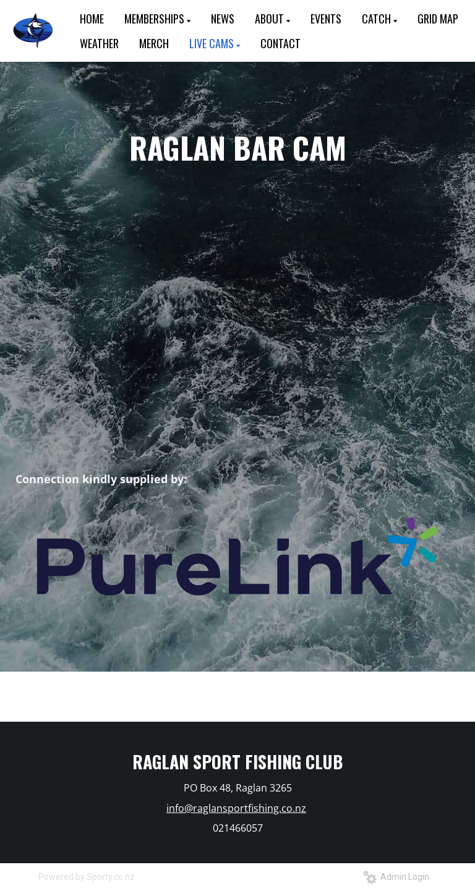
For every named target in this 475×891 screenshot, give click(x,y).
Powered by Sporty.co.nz (86, 877)
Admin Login (396, 877)
